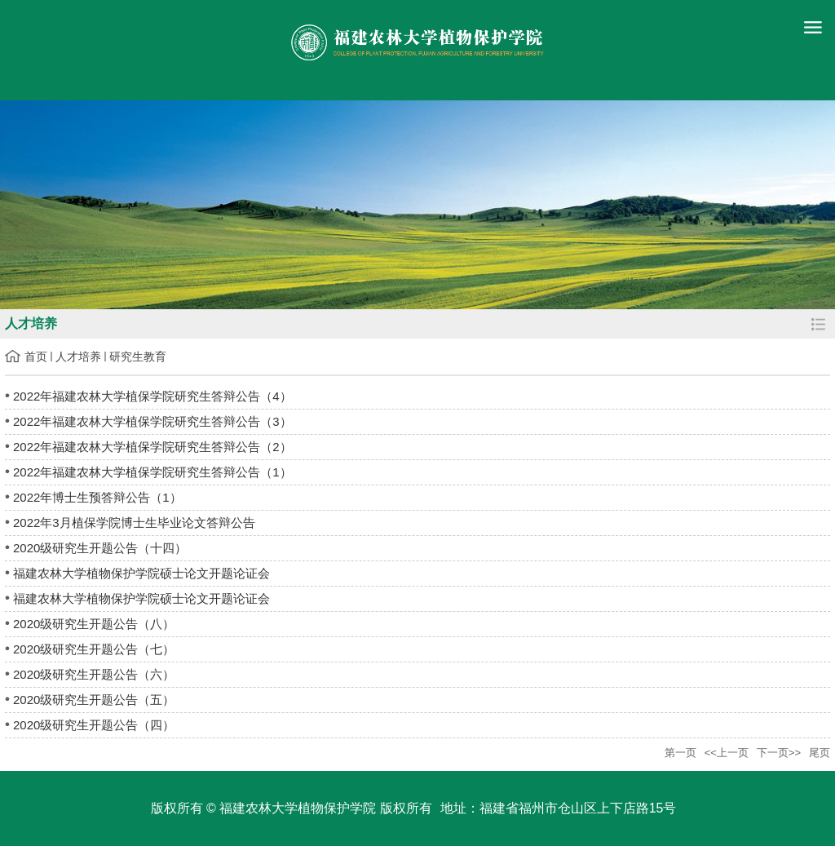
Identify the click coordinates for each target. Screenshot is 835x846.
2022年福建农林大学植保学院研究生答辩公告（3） (152, 421)
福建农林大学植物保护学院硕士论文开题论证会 (141, 573)
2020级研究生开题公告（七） (94, 649)
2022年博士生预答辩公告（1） (97, 497)
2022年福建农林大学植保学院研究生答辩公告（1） (152, 472)
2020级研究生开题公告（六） (94, 674)
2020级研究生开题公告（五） (94, 699)
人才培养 (78, 356)
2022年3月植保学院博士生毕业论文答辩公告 (134, 522)
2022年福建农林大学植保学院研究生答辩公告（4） (152, 396)
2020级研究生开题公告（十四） (100, 548)
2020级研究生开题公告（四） (94, 725)
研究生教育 (137, 356)
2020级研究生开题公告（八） (94, 624)
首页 (35, 356)
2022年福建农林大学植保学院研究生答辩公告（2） (152, 447)
